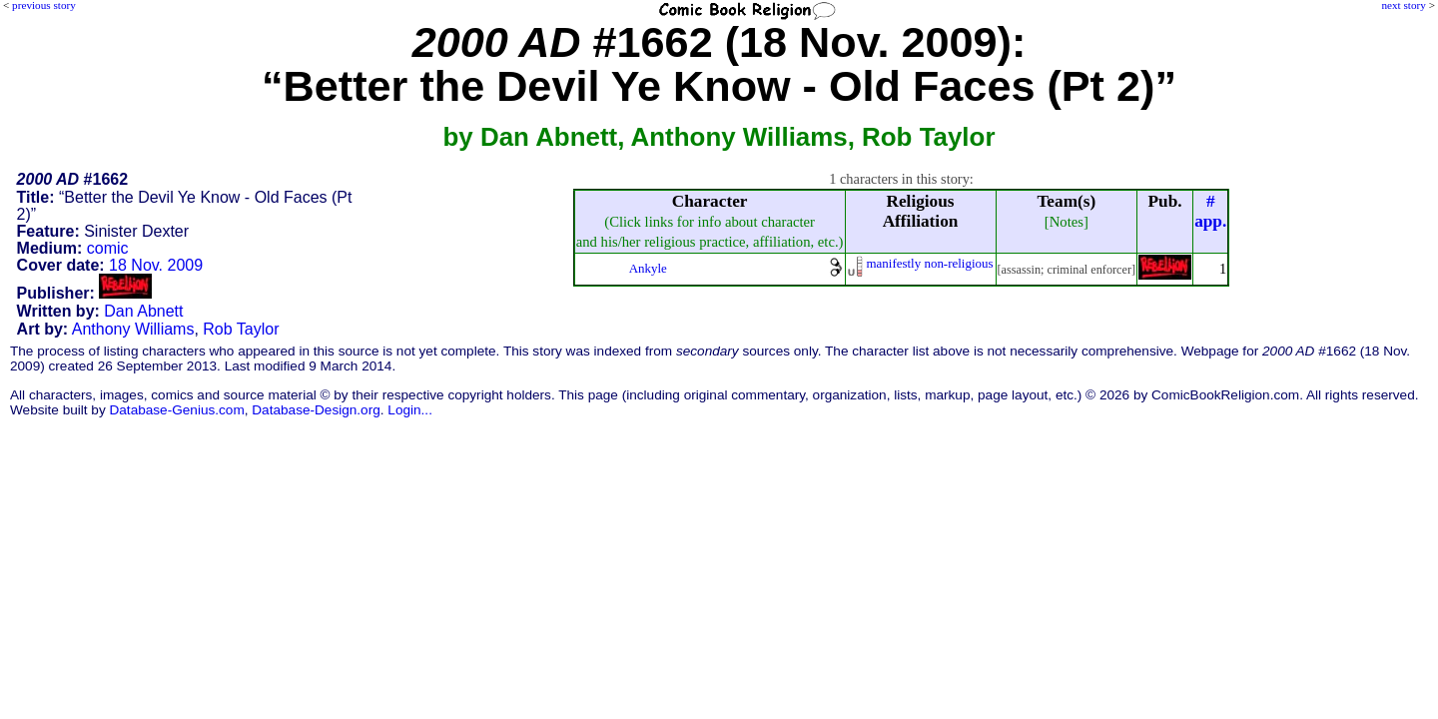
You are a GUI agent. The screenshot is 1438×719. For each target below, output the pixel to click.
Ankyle (648, 268)
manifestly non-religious (930, 263)
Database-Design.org (315, 409)
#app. (1210, 211)
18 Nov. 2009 (156, 265)
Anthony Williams (133, 329)
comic (108, 248)
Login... (409, 409)
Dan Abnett (143, 311)
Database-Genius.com (176, 409)
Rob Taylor (241, 329)
